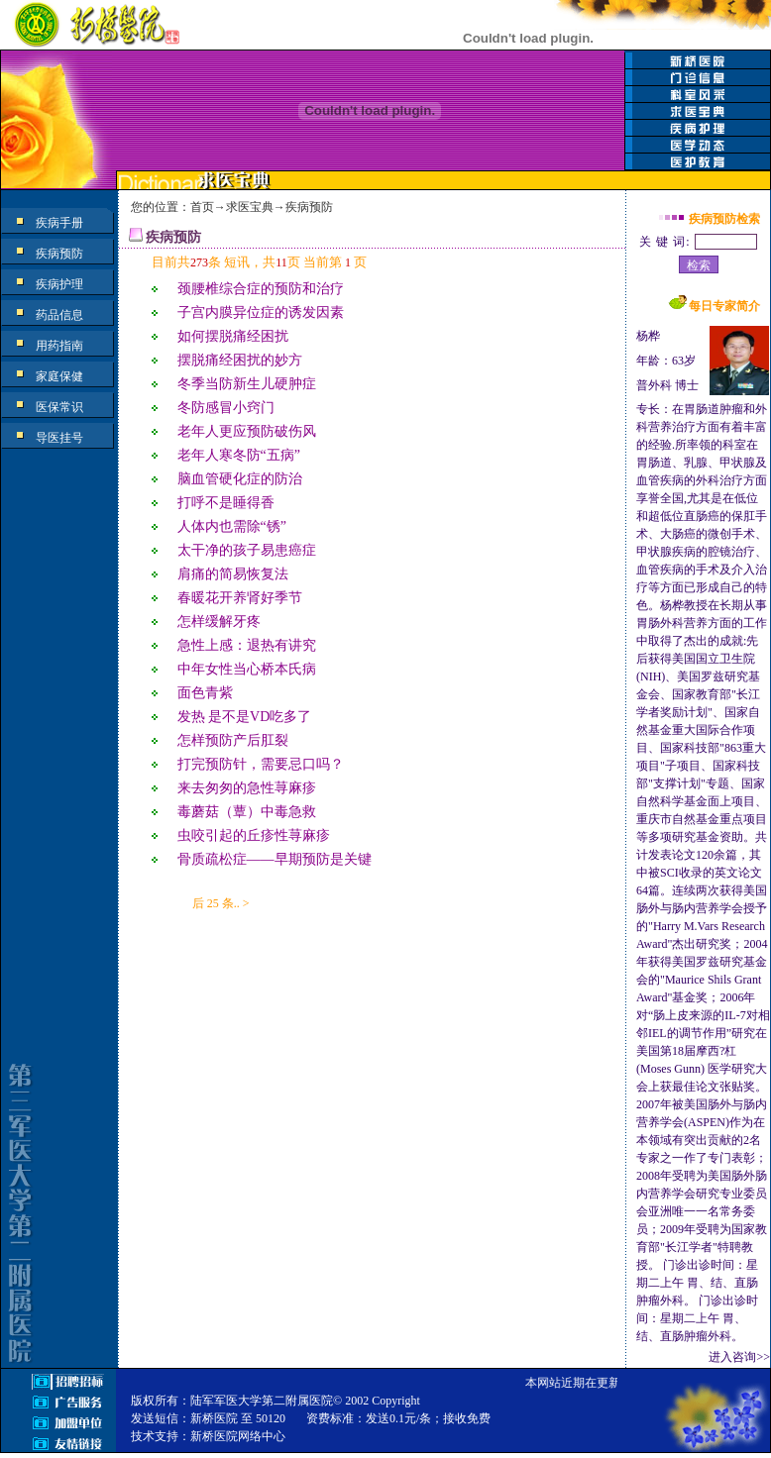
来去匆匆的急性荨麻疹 (246, 788)
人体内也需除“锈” (231, 526)
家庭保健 (59, 376)
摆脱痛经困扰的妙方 (239, 360)
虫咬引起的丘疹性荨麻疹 (253, 835)
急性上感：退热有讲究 (246, 645)
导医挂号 (59, 438)
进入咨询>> (739, 1357)
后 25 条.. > (221, 903)
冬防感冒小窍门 (226, 407)
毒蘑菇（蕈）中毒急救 (246, 811)
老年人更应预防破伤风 (246, 431)
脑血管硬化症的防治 (239, 478)
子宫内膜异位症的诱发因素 (260, 312)
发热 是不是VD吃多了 (244, 716)
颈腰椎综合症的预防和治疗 (260, 288)
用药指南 (59, 346)
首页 (202, 207)
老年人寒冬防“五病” (238, 455)
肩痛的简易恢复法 (232, 574)
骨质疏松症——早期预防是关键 (274, 859)
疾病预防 (59, 253)
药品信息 (59, 315)
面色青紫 (205, 692)
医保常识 (59, 407)
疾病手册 (59, 223)
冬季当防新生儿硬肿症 (246, 383)
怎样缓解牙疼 (219, 621)
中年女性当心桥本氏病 (246, 669)
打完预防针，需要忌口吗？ (260, 764)
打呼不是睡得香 (226, 502)
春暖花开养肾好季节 (239, 597)
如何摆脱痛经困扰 (232, 336)
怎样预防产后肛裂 (232, 740)
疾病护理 (59, 284)
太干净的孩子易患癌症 (246, 550)
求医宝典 (250, 207)
